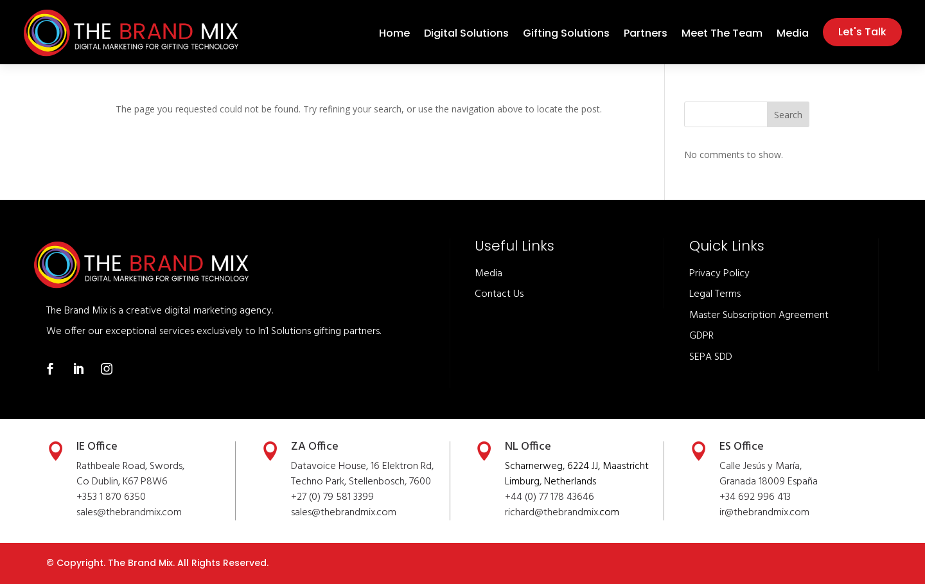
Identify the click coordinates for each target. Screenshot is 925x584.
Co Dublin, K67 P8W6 (122, 481)
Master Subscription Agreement (759, 315)
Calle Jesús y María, (760, 466)
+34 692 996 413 (755, 497)
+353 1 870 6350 (111, 497)
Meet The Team (722, 34)
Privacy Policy (719, 273)
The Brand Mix (140, 562)
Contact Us (499, 294)
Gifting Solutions (566, 34)
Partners (645, 34)
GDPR (701, 336)
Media (793, 34)
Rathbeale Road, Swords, (130, 466)
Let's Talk (862, 31)
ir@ (726, 512)
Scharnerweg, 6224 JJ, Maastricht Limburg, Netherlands (577, 474)
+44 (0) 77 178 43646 (549, 497)
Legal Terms (715, 294)
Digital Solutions (466, 34)
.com (385, 512)
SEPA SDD (710, 357)
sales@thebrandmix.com (129, 512)
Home (394, 34)
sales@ (306, 512)
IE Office (97, 447)
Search (788, 115)
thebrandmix (348, 512)
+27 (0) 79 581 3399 (332, 497)
